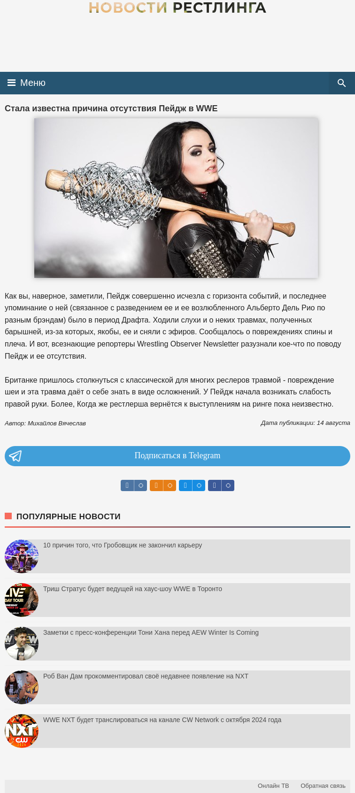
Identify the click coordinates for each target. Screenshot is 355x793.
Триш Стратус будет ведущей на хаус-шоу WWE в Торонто (132, 589)
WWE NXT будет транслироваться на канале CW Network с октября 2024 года (162, 720)
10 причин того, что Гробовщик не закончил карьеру (122, 545)
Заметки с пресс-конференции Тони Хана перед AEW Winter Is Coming (151, 632)
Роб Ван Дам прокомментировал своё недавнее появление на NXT (145, 676)
